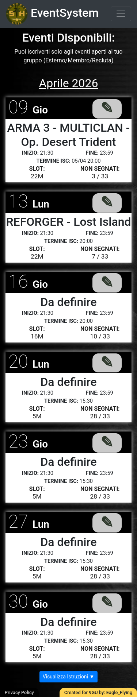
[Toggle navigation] (121, 14)
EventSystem (52, 14)
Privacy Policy (19, 692)
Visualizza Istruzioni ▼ (69, 676)
